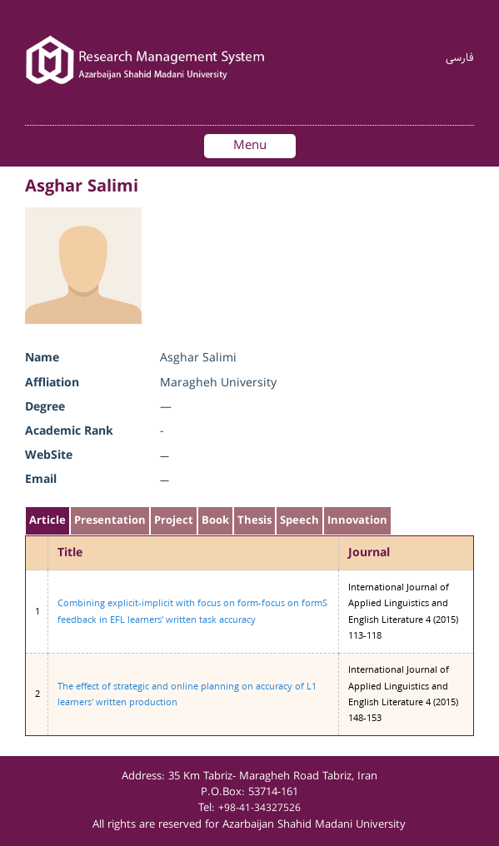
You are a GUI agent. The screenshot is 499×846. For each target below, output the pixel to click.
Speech (299, 521)
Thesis (254, 521)
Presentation (110, 521)
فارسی (460, 58)
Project (173, 521)
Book (215, 521)
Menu (250, 146)
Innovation (357, 521)
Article (47, 521)
